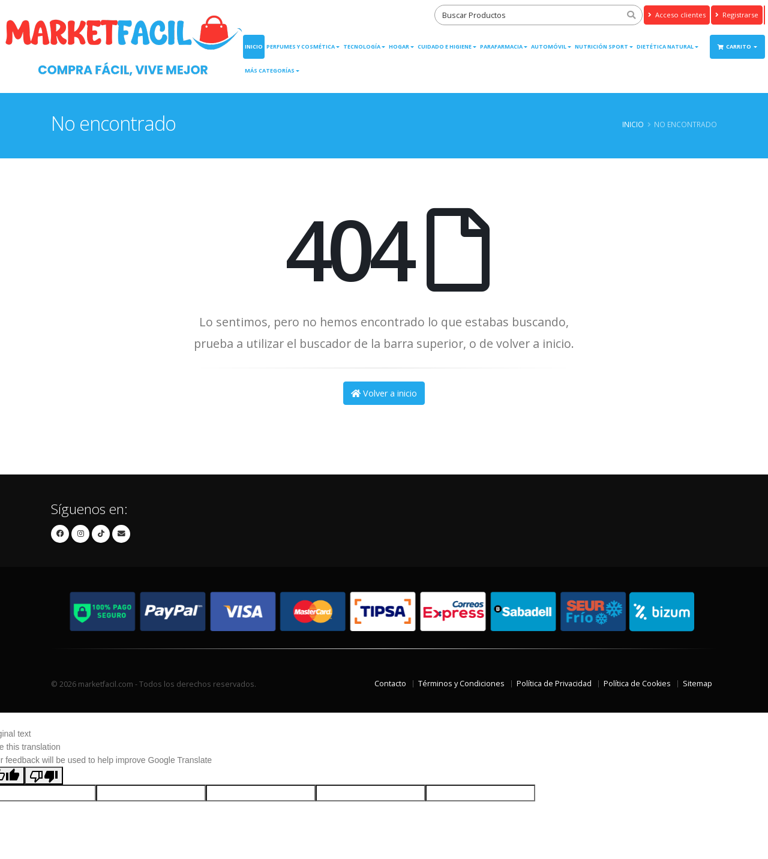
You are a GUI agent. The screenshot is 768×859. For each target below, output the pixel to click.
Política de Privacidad (554, 683)
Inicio (254, 46)
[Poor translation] (44, 776)
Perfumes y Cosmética (300, 46)
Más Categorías (270, 70)
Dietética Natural (665, 46)
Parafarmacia (501, 46)
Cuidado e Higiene (445, 46)
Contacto (390, 683)
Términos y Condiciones (461, 683)
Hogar (399, 46)
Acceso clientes (677, 14)
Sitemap (697, 683)
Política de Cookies (637, 683)
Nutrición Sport (601, 46)
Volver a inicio (384, 393)
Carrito (735, 46)
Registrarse (736, 14)
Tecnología (361, 46)
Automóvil (548, 46)
